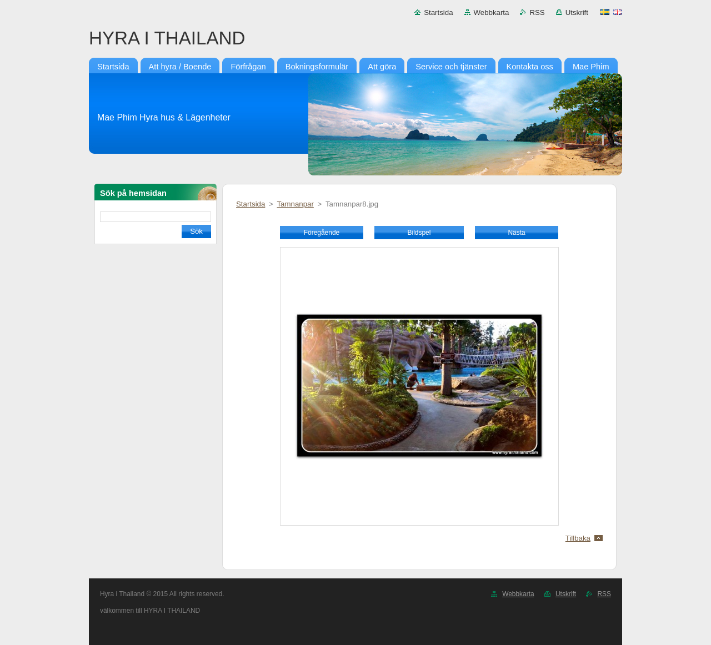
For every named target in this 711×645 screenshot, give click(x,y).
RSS (536, 12)
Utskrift (576, 12)
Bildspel (419, 232)
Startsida (438, 12)
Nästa (516, 232)
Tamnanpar (295, 204)
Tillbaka (577, 538)
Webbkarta (491, 12)
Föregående (321, 232)
